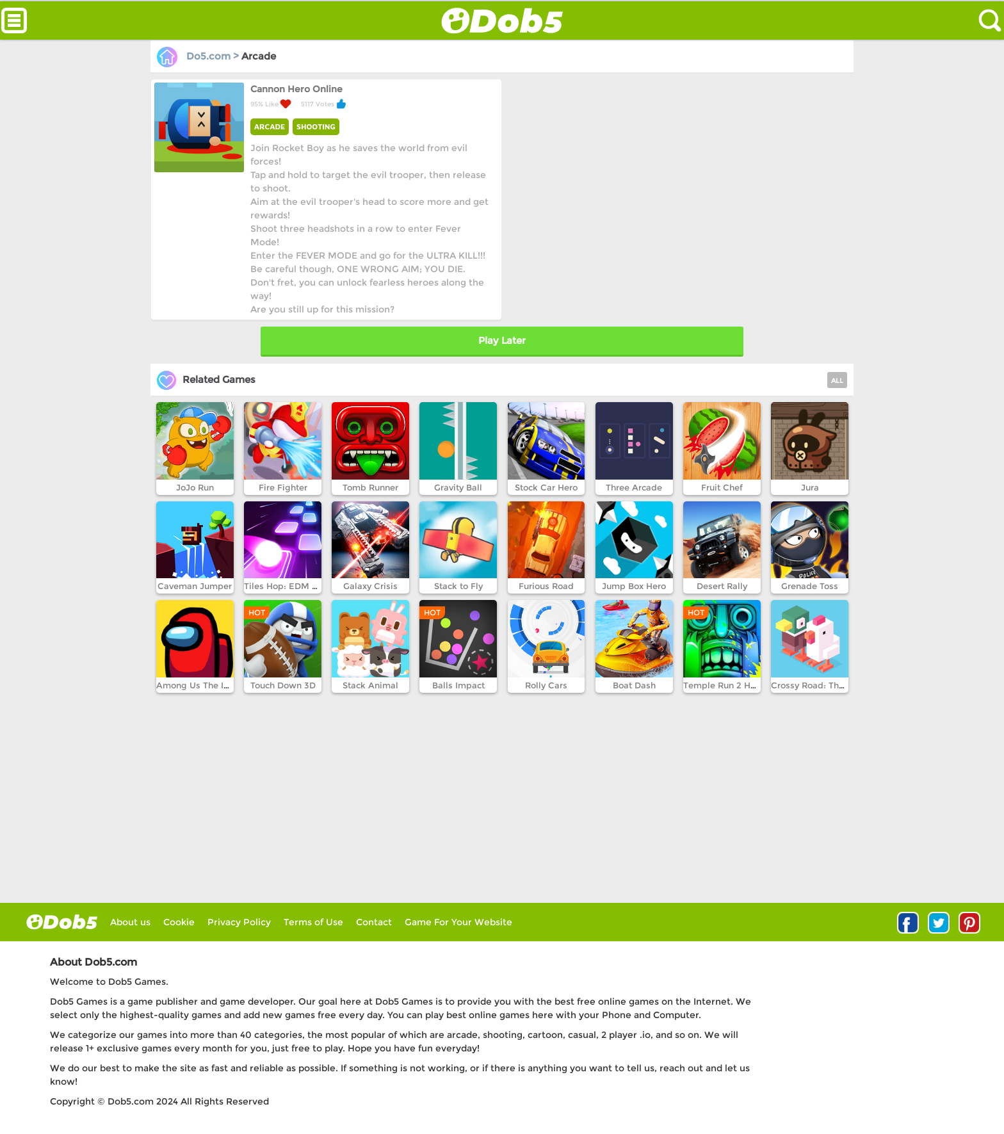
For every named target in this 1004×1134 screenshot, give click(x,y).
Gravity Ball (458, 487)
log (61, 922)
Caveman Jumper (195, 586)
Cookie (179, 922)
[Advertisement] (676, 168)
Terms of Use (313, 922)
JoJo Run (195, 487)
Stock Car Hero (546, 487)
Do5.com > (199, 56)
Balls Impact (458, 685)
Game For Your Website (458, 922)
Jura (810, 487)
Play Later (502, 340)
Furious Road (546, 586)
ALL (837, 381)
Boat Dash (634, 685)
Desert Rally (722, 586)
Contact (374, 922)
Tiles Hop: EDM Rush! (289, 586)
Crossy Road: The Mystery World (839, 685)
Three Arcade (634, 487)
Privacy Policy (239, 922)
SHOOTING (316, 126)
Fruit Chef (722, 487)
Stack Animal (370, 685)
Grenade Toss (809, 586)
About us (130, 922)
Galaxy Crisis (370, 586)
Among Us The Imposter (207, 685)
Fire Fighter (283, 487)
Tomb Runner (370, 487)
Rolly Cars (546, 685)
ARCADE (269, 126)
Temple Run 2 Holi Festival (739, 685)
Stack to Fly (458, 586)
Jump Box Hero (634, 586)
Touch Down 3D (283, 685)
